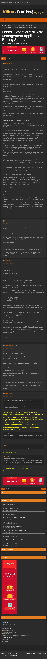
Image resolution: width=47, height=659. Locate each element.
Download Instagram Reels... (10, 517)
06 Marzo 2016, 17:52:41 (8, 396)
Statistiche (5, 618)
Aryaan (13, 504)
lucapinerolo (8, 221)
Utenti (6, 622)
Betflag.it (5, 108)
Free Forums (8, 655)
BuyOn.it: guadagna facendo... (11, 522)
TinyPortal (28, 653)
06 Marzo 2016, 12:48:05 (8, 223)
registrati (29, 2)
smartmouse (24, 522)
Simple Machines (13, 653)
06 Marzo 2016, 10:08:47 (8, 66)
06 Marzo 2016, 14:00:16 (8, 263)
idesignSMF (14, 655)
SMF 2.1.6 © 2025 (5, 653)
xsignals (19, 526)
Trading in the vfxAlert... (9, 526)
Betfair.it (19, 106)
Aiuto (32, 653)
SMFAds (2, 655)
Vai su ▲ (44, 653)
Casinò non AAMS (7, 535)
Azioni (43, 58)
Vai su (3, 488)
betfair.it (10, 362)
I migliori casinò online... (9, 513)
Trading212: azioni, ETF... (9, 508)
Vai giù (3, 58)
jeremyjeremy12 (21, 530)
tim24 (23, 544)
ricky (19, 508)
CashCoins (8, 63)
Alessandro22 (21, 513)
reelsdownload (24, 517)
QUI (13, 187)
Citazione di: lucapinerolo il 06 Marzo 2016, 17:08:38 (18, 400)
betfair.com (17, 363)
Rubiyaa (16, 535)
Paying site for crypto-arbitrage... (11, 544)
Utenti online (8, 637)
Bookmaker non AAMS (9, 530)
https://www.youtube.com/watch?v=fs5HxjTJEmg (16, 120)
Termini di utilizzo (37, 653)
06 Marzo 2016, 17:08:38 (8, 348)
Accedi (23, 2)
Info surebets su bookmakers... (11, 539)
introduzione (6, 504)
